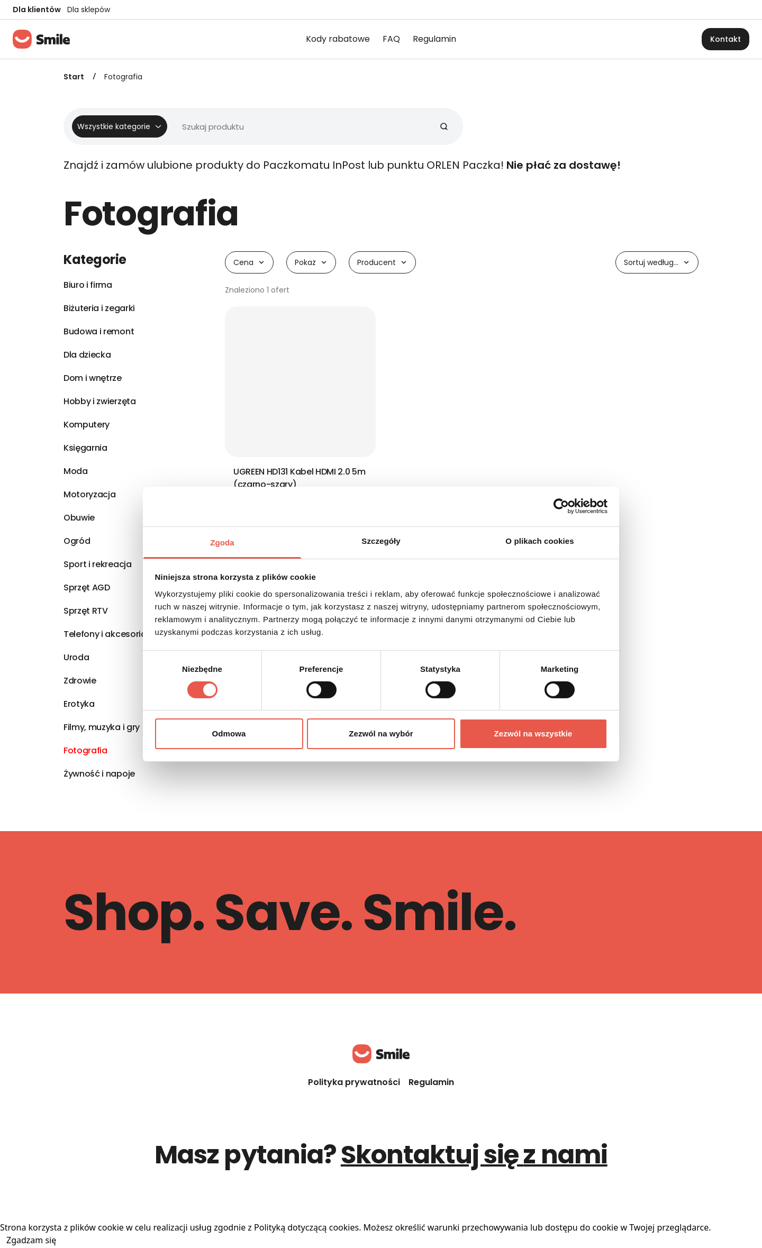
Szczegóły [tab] (380, 540)
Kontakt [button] (725, 39)
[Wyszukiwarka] (259, 126)
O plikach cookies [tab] (539, 540)
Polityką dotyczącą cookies (306, 1227)
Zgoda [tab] (222, 542)
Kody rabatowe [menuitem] (338, 39)
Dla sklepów (88, 9)
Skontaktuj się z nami (474, 1154)
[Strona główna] (41, 39)
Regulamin (431, 1082)
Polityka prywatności (354, 1082)
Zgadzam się (31, 1240)
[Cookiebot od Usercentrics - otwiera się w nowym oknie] (561, 506)
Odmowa (229, 733)
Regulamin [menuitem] (434, 39)
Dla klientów (37, 9)
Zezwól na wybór (381, 733)
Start (74, 76)
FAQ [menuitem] (391, 39)
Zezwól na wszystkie (533, 733)
